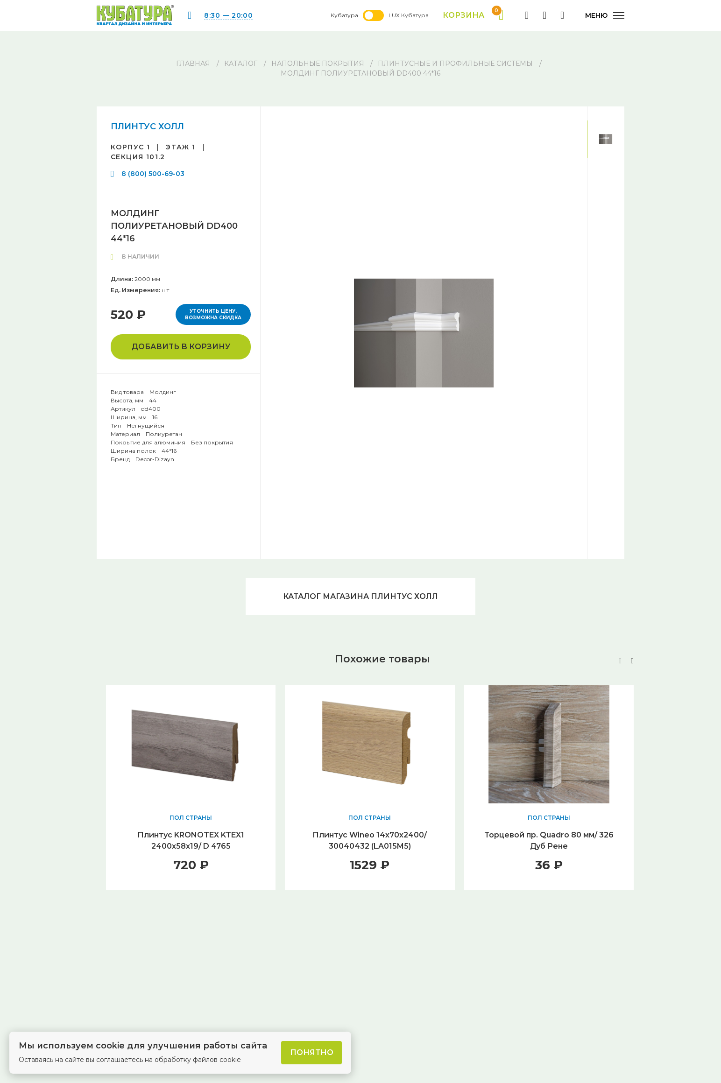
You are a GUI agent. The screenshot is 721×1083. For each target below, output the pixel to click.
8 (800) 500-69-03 (152, 173)
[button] (632, 661)
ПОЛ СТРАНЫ (191, 817)
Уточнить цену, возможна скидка (213, 314)
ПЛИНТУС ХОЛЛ (147, 126)
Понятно (311, 1052)
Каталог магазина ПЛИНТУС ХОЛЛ (360, 596)
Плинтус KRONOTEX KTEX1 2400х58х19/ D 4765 (190, 840)
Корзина (473, 15)
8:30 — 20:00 (228, 15)
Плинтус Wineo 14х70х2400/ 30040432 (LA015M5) (369, 840)
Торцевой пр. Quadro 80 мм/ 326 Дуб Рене (549, 840)
